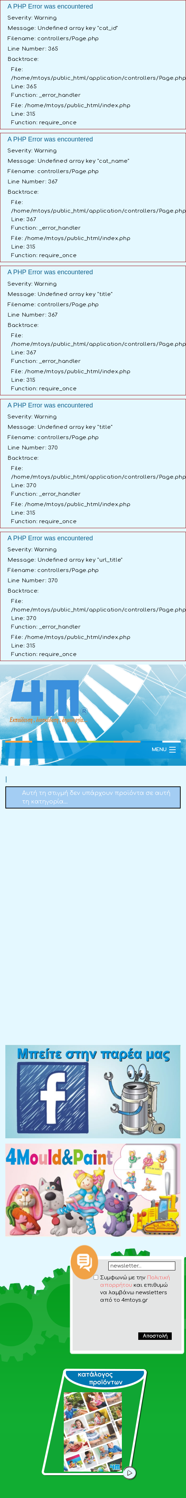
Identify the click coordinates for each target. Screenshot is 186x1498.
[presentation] (127, 1318)
